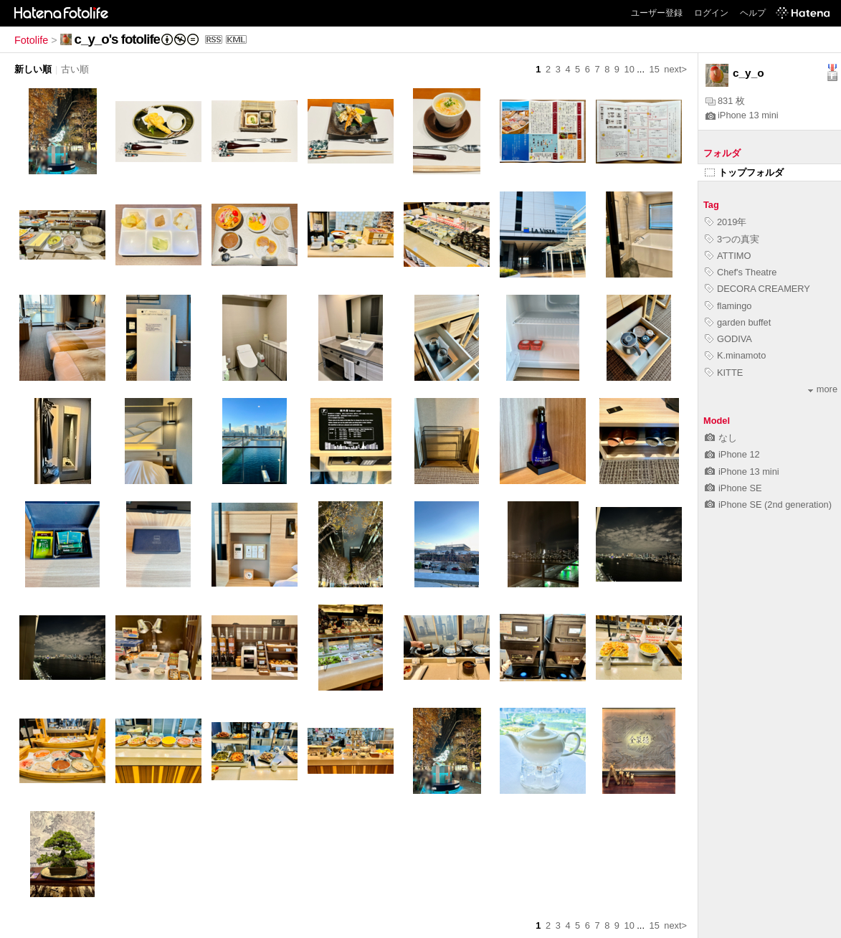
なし (721, 437)
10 (629, 69)
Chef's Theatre (740, 272)
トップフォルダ (744, 172)
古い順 (75, 69)
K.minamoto (735, 355)
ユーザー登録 (657, 13)
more (822, 389)
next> (675, 69)
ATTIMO (728, 255)
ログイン (711, 13)
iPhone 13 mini (742, 115)
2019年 (725, 222)
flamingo (728, 305)
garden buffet (738, 322)
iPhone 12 (732, 454)
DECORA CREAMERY (757, 288)
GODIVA (728, 338)
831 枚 (725, 100)
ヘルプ (753, 13)
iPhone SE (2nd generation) (768, 504)
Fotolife (31, 40)
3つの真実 (732, 239)
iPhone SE (733, 488)
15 (655, 69)
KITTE (724, 372)
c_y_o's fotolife (117, 39)
